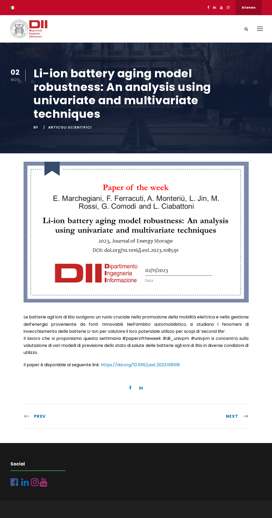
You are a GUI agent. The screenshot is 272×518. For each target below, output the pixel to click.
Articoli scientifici (70, 127)
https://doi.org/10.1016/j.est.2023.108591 (140, 365)
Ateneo (249, 7)
